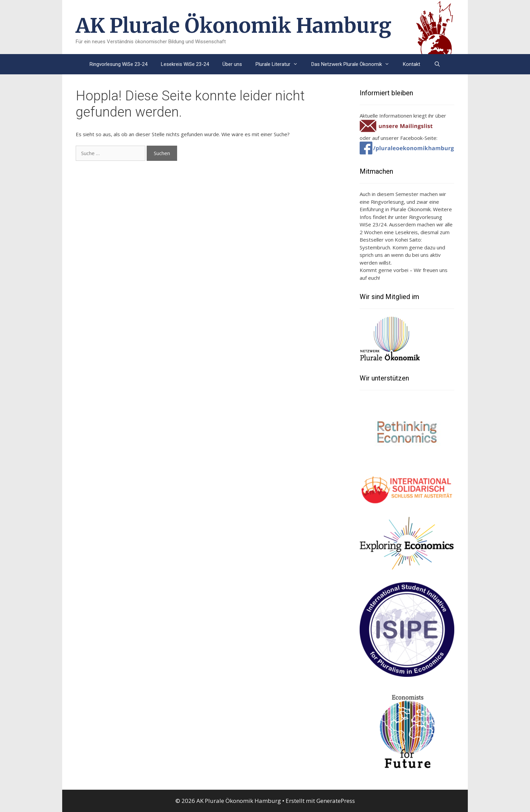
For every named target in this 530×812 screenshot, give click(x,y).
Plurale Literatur (280, 64)
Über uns (232, 64)
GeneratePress (335, 801)
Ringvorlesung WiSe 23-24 (118, 64)
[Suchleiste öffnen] (437, 64)
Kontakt (411, 64)
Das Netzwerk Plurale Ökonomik (353, 64)
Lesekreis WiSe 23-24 (185, 64)
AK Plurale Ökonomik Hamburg (233, 25)
